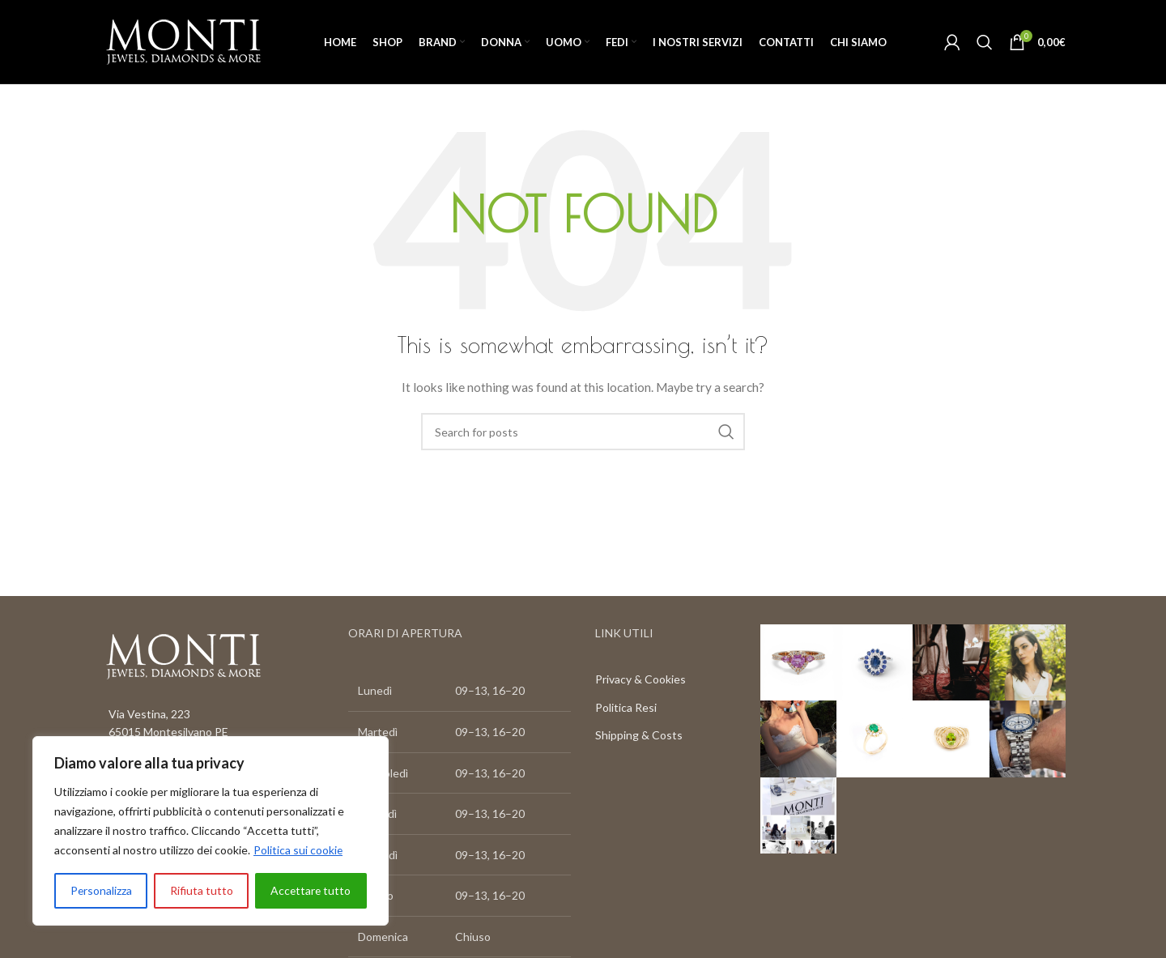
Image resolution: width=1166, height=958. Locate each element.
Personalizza (101, 890)
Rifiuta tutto (200, 890)
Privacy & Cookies (640, 680)
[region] (210, 831)
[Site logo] (183, 41)
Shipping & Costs (639, 736)
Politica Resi (626, 707)
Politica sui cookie (298, 850)
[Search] (984, 42)
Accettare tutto (310, 890)
